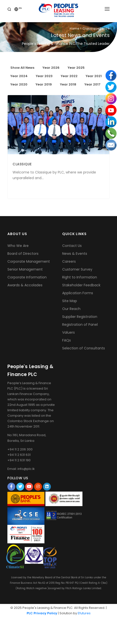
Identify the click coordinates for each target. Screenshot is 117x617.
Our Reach (71, 308)
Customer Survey (77, 269)
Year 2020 (18, 84)
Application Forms (77, 293)
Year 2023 (44, 76)
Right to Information (79, 277)
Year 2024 (19, 76)
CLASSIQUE (22, 164)
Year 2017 (92, 84)
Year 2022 (69, 76)
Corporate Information (27, 277)
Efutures (84, 613)
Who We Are (18, 245)
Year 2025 (76, 67)
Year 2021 (94, 76)
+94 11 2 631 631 (19, 454)
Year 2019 (44, 84)
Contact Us (72, 245)
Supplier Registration (79, 316)
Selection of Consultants (83, 348)
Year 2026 (50, 67)
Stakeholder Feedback (81, 285)
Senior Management (25, 269)
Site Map (69, 300)
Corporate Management (28, 261)
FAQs (66, 340)
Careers (69, 261)
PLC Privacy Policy (42, 613)
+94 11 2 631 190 (19, 460)
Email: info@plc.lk (21, 468)
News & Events (74, 253)
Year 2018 (68, 84)
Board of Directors (23, 253)
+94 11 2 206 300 (20, 449)
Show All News (22, 67)
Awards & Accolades (24, 285)
